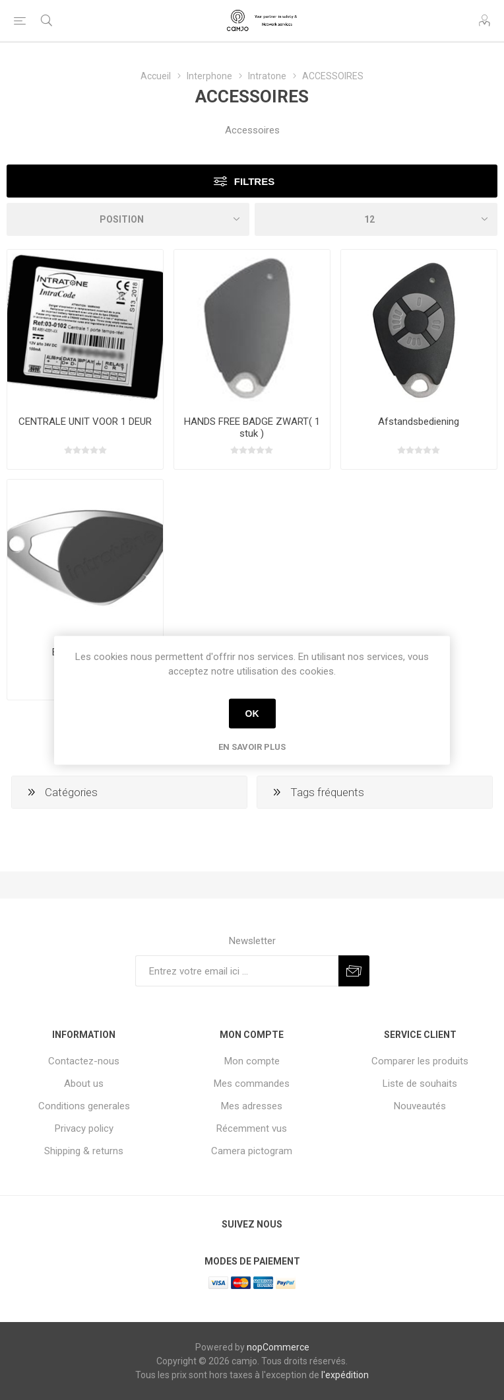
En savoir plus (252, 746)
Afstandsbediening (418, 421)
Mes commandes (252, 1083)
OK (252, 713)
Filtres (254, 181)
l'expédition (345, 1375)
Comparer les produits (419, 1061)
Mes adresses (251, 1106)
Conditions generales (84, 1106)
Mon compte (252, 1061)
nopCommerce (278, 1347)
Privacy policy (84, 1128)
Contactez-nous (83, 1061)
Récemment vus (251, 1128)
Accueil (156, 76)
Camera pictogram (251, 1151)
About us (84, 1083)
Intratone (267, 76)
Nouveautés (420, 1106)
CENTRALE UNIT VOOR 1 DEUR (85, 421)
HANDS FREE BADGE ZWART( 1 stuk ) (252, 427)
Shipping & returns (83, 1151)
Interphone (209, 76)
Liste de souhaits (420, 1083)
